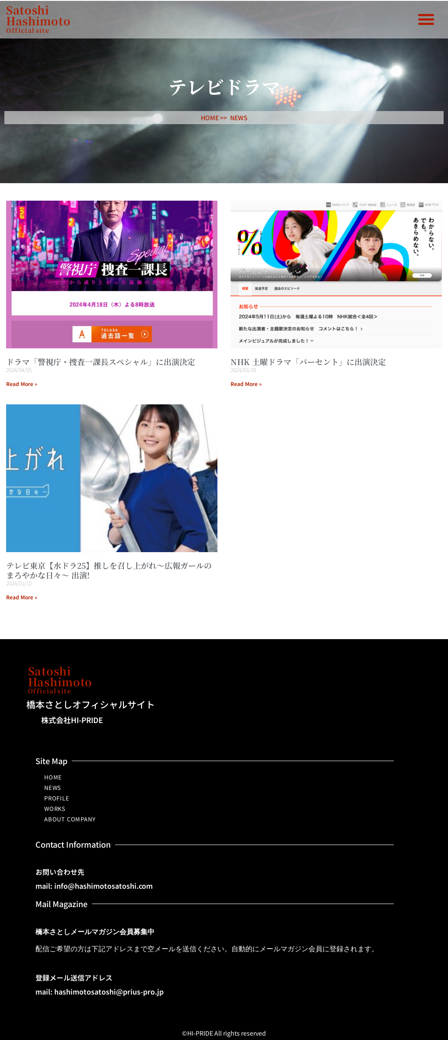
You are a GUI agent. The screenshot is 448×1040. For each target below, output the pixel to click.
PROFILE (57, 798)
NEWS (239, 117)
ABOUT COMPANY (69, 819)
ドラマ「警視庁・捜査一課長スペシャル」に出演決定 (100, 361)
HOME (53, 777)
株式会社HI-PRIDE (72, 719)
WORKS (55, 808)
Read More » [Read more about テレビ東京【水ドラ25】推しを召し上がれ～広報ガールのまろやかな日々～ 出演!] (21, 597)
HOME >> (214, 117)
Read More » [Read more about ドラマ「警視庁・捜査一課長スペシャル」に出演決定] (21, 383)
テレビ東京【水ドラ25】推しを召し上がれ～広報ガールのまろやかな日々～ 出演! (109, 570)
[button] (426, 19)
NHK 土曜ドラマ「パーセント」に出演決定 (308, 361)
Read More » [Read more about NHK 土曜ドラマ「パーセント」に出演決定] (246, 383)
